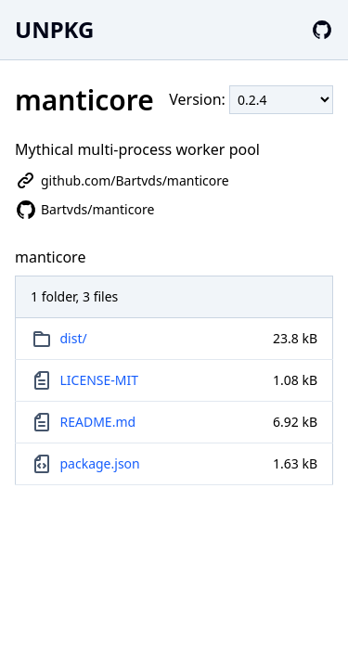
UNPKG (54, 29)
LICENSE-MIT (99, 380)
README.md (98, 421)
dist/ (73, 338)
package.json (100, 463)
